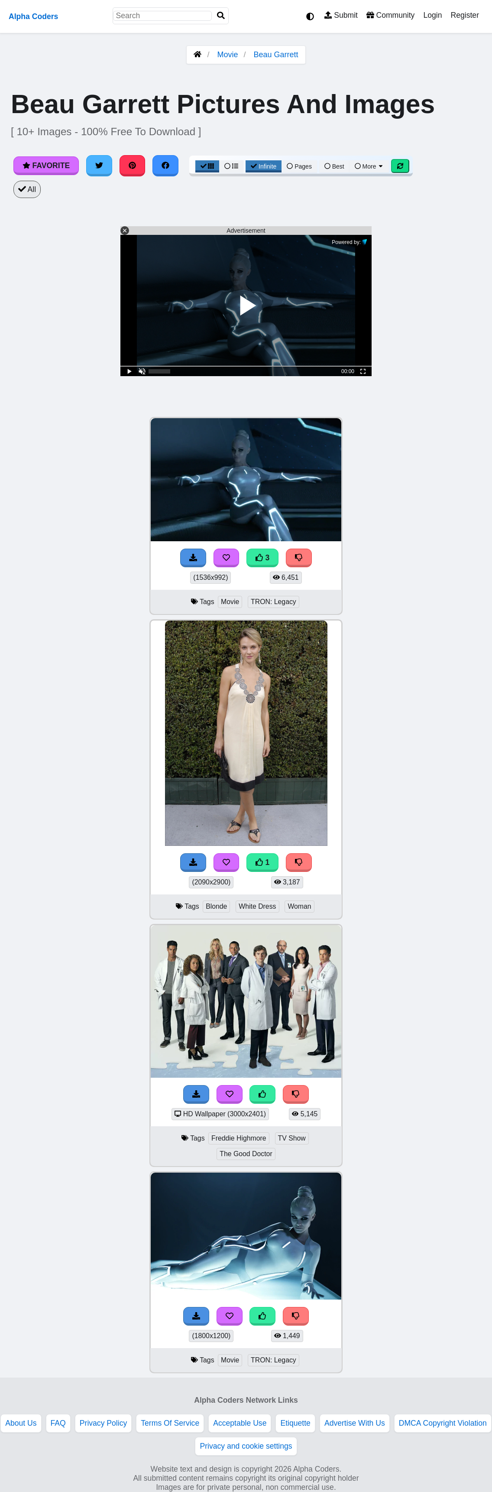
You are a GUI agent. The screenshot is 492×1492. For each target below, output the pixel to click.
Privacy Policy (103, 1423)
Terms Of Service (170, 1423)
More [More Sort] (369, 166)
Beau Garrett (276, 54)
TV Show (292, 1138)
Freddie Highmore (238, 1138)
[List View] (231, 166)
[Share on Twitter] (99, 165)
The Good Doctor (246, 1153)
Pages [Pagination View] (299, 166)
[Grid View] (207, 166)
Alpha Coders (33, 16)
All (27, 189)
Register (464, 15)
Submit (341, 15)
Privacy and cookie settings (246, 1446)
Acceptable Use (239, 1423)
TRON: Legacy (273, 601)
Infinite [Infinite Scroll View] (263, 166)
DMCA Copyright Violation (443, 1423)
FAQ (58, 1423)
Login (432, 15)
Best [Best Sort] (334, 166)
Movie (227, 54)
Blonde (216, 906)
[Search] (221, 16)
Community (390, 15)
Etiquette (295, 1423)
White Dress (257, 906)
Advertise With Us (354, 1423)
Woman (299, 906)
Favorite (46, 165)
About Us (20, 1423)
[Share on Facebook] (165, 165)
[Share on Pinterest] (133, 165)
